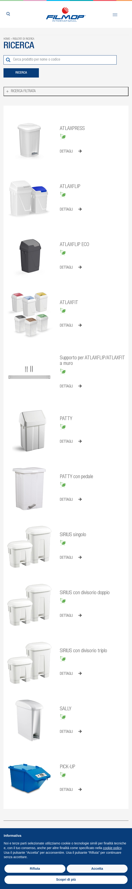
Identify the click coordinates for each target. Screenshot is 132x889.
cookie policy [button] (112, 848)
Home (6, 39)
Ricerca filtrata (23, 91)
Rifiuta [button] (35, 868)
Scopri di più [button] (66, 879)
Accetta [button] (97, 868)
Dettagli (71, 151)
